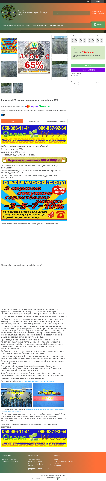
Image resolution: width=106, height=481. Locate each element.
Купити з (88, 70)
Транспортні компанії (9, 459)
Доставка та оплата (40, 25)
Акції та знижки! (15, 25)
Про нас (60, 25)
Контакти (52, 25)
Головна (5, 25)
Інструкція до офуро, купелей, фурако (64, 462)
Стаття (56, 459)
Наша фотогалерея (34, 459)
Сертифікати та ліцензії (10, 461)
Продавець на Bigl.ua (53, 477)
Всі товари (26, 25)
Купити (88, 65)
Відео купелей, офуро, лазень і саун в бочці (40, 465)
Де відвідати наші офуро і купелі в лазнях (39, 469)
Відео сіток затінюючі (35, 461)
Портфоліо (57, 466)
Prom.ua (63, 475)
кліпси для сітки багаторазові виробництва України (37, 381)
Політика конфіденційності (66, 479)
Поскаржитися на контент (49, 479)
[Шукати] (88, 13)
